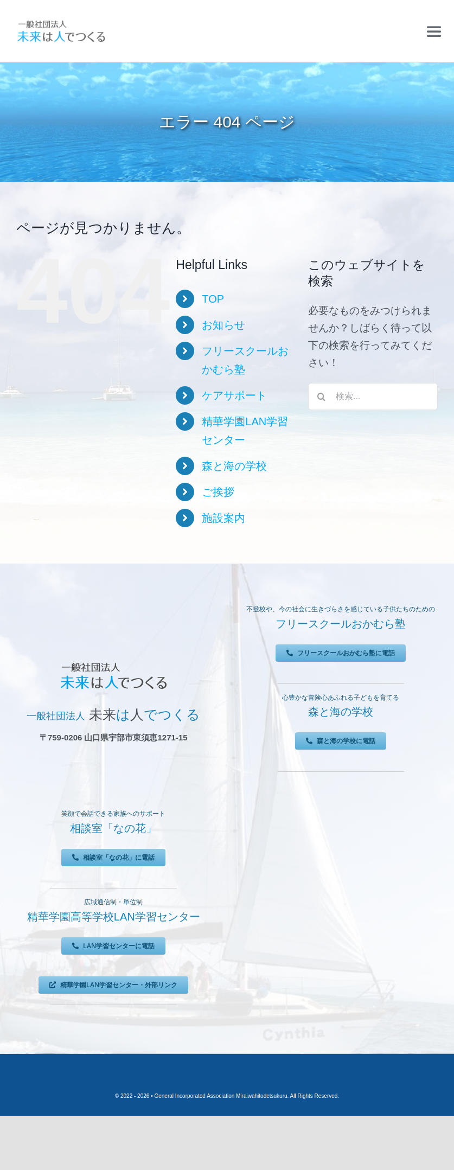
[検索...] (373, 396)
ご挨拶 (218, 492)
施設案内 (223, 518)
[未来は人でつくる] (61, 22)
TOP (213, 299)
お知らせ (223, 325)
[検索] (321, 396)
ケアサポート (234, 395)
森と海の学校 (234, 466)
